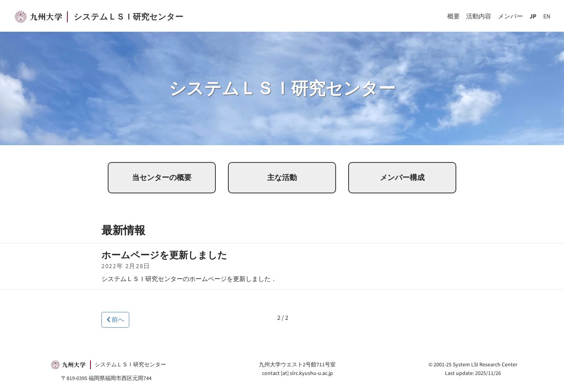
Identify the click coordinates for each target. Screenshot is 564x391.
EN (546, 16)
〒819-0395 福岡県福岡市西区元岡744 (106, 378)
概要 (453, 16)
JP (533, 16)
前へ (115, 319)
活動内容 (478, 16)
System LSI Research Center (485, 364)
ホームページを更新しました (164, 255)
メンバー (510, 16)
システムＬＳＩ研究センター (128, 17)
